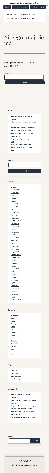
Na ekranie (14, 341)
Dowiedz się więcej (38, 7)
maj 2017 (13, 297)
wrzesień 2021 (15, 224)
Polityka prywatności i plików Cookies (20, 19)
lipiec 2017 (14, 291)
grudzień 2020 (15, 249)
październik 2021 (16, 221)
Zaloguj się (14, 370)
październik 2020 (16, 255)
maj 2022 (13, 201)
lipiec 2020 (14, 263)
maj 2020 (13, 266)
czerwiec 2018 (15, 277)
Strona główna (12, 14)
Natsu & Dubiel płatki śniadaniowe (21, 144)
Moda (12, 338)
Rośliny (13, 349)
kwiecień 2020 (15, 269)
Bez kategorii (15, 315)
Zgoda (7, 7)
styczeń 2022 (15, 212)
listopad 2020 (15, 252)
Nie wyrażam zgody (20, 7)
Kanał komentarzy (16, 376)
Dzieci (12, 318)
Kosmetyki (14, 324)
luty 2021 (13, 243)
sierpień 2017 (15, 288)
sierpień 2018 (15, 274)
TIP (12, 352)
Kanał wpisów (15, 373)
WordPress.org (15, 379)
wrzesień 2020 (15, 257)
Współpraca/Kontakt (28, 14)
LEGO (12, 329)
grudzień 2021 (15, 215)
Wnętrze (13, 355)
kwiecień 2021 (15, 238)
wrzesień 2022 (15, 190)
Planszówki (14, 346)
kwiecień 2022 (15, 204)
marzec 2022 (15, 207)
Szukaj (10, 436)
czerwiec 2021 (15, 232)
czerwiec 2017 (15, 294)
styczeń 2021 (15, 246)
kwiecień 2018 (15, 280)
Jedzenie (13, 321)
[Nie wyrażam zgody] (47, 5)
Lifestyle (13, 332)
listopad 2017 (15, 286)
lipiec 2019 (14, 271)
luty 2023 (13, 187)
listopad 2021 (15, 218)
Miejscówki (14, 335)
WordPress (32, 465)
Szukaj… (7, 73)
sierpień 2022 (15, 193)
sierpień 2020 (15, 260)
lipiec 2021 (14, 229)
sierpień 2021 (15, 226)
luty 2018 (13, 283)
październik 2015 (16, 300)
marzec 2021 (15, 240)
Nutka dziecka (15, 343)
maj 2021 (13, 235)
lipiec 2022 (14, 195)
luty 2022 (13, 209)
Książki (13, 327)
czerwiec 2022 (15, 198)
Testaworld (24, 461)
